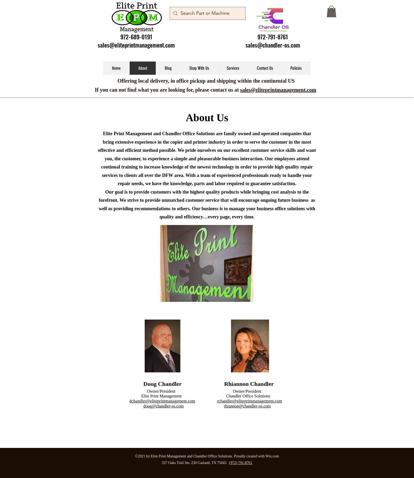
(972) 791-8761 (240, 463)
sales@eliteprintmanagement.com (136, 45)
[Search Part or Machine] (207, 13)
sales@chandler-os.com (273, 45)
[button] (331, 11)
